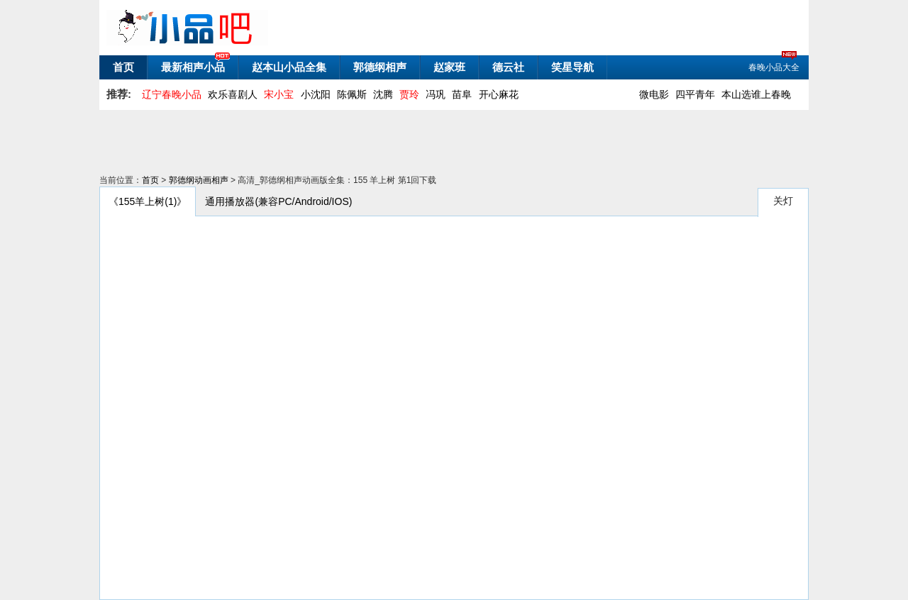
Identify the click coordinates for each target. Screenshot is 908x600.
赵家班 (449, 67)
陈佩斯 (352, 94)
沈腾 (383, 94)
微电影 (654, 94)
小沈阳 (316, 94)
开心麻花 (499, 94)
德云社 (508, 67)
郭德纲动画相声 (198, 180)
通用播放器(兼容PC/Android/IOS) (278, 201)
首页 (123, 67)
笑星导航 (572, 67)
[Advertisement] (443, 142)
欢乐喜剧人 (233, 94)
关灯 (783, 200)
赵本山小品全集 (289, 67)
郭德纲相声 (379, 67)
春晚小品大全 (773, 66)
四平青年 (695, 94)
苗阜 (462, 94)
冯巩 (435, 94)
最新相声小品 (193, 67)
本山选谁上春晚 (756, 94)
